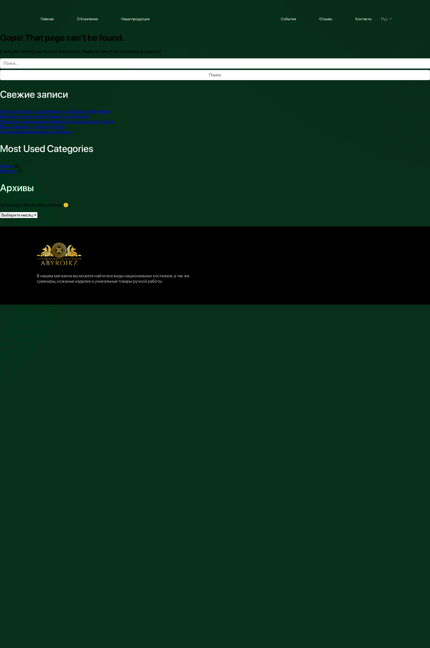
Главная (47, 19)
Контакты (363, 19)
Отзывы (325, 19)
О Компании (87, 19)
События (288, 19)
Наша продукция (135, 19)
